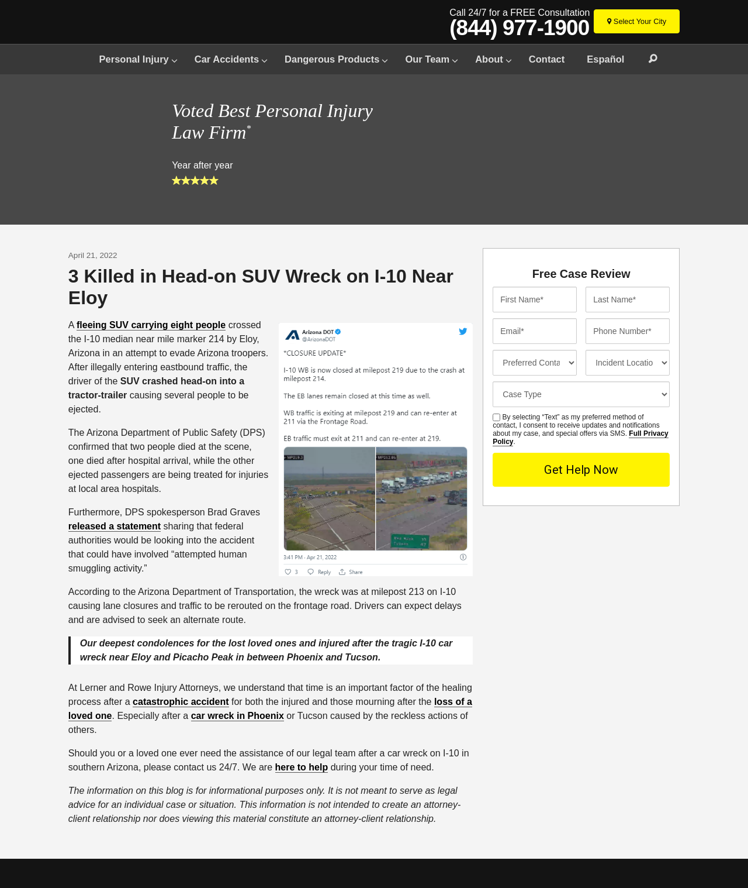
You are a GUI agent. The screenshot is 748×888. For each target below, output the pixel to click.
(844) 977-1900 (519, 28)
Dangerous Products (332, 59)
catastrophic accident (181, 702)
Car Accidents (227, 59)
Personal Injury (134, 59)
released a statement (114, 526)
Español (605, 59)
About (489, 59)
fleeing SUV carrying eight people (151, 325)
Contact (547, 59)
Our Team (427, 59)
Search (647, 59)
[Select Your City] (637, 21)
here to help (301, 767)
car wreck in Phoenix (237, 716)
